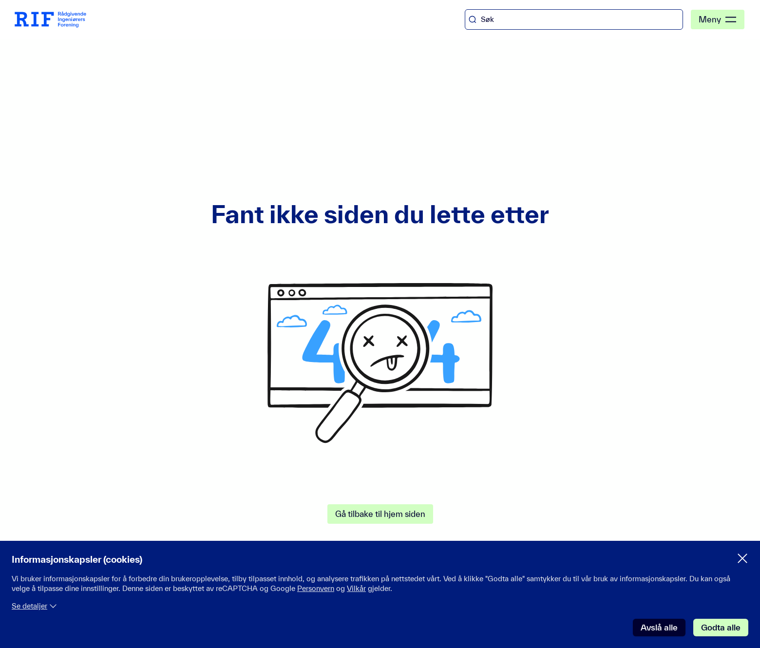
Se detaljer (34, 606)
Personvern (315, 588)
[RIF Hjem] (50, 19)
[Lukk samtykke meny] (742, 558)
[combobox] (574, 19)
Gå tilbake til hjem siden (380, 513)
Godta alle (721, 627)
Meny (718, 19)
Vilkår (356, 588)
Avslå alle (659, 627)
